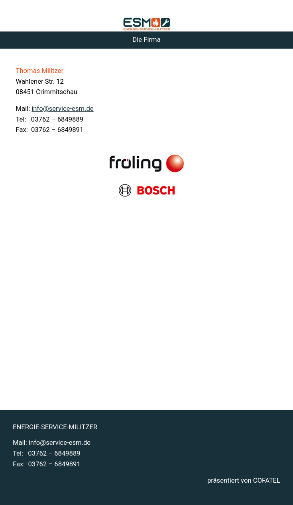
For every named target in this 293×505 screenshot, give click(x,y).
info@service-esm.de (62, 108)
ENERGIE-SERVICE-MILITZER (55, 427)
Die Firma (146, 39)
